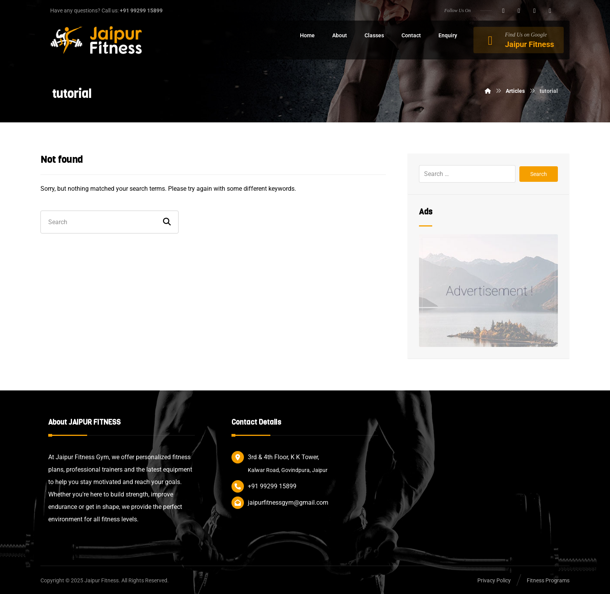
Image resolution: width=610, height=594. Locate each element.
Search (538, 174)
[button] (503, 10)
